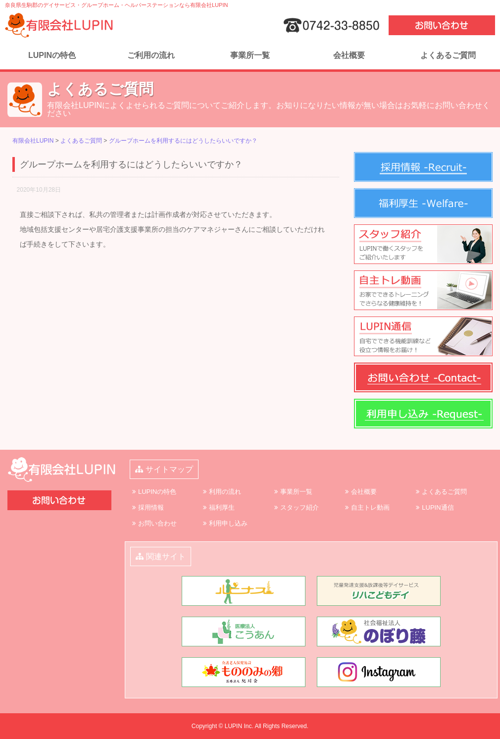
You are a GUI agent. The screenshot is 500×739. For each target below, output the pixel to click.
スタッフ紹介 (299, 507)
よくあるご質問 (448, 55)
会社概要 (349, 55)
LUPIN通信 (437, 507)
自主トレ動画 (370, 507)
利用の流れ (225, 491)
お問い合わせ (157, 523)
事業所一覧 (250, 55)
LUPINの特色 (52, 55)
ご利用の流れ (151, 55)
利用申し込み (228, 523)
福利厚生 (222, 507)
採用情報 (151, 507)
